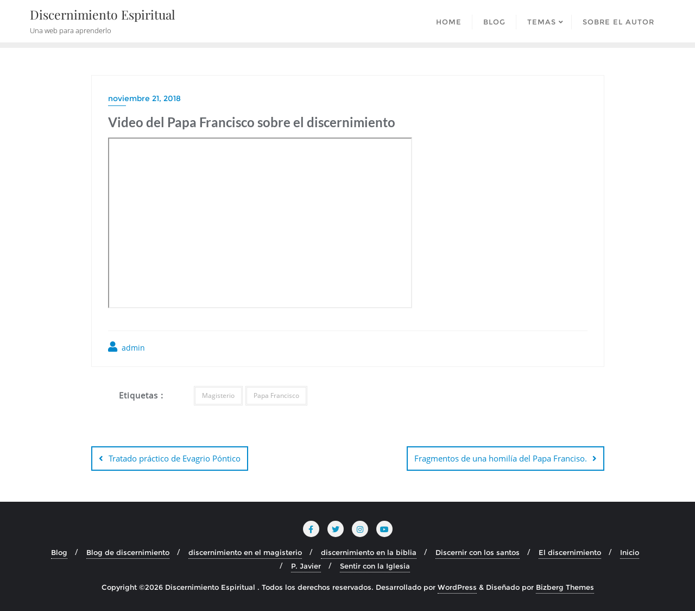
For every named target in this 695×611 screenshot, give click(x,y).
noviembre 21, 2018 (144, 98)
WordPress (457, 587)
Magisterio (218, 395)
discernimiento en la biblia (368, 552)
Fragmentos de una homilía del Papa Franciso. (500, 458)
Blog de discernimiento (127, 552)
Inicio (629, 552)
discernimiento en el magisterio (245, 552)
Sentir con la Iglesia (375, 566)
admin (126, 347)
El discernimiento (570, 552)
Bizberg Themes (565, 587)
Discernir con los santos (477, 552)
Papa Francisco (276, 395)
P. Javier (306, 566)
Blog (59, 552)
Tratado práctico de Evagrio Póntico (175, 458)
